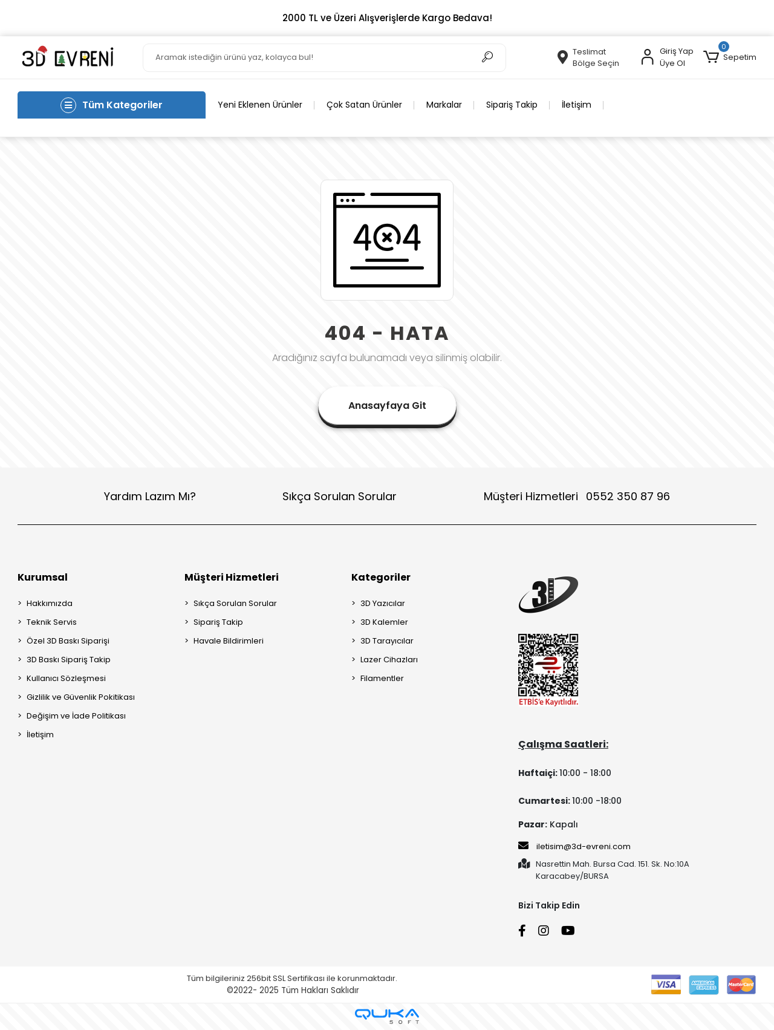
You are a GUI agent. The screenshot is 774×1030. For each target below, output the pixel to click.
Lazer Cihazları (389, 659)
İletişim (576, 105)
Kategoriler (381, 577)
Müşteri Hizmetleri (577, 496)
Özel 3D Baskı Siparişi (68, 641)
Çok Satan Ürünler (364, 105)
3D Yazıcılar (382, 603)
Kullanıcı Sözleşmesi (66, 678)
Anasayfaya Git (387, 405)
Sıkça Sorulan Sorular (339, 496)
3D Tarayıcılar (387, 641)
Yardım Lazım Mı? (150, 496)
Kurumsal (43, 577)
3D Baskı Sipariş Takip (69, 659)
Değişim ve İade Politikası (76, 716)
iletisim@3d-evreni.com (574, 846)
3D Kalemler (384, 622)
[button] (729, 57)
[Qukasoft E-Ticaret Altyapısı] (387, 1016)
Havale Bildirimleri (229, 641)
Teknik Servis (52, 622)
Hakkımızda (50, 603)
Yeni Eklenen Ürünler (260, 105)
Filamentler (382, 678)
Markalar (444, 105)
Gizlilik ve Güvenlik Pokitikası (81, 697)
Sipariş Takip (512, 105)
